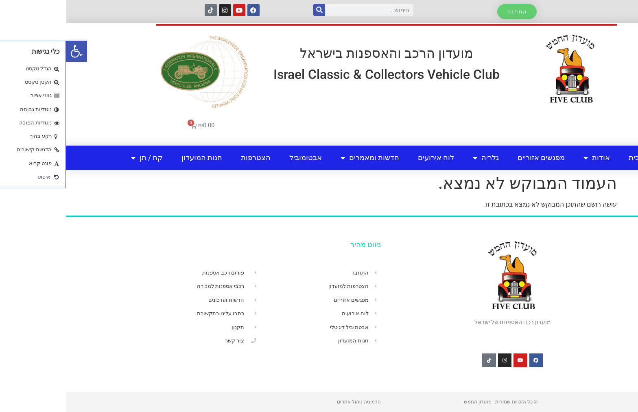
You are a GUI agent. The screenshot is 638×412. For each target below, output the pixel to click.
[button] (10, 51)
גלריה (420, 158)
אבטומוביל (239, 157)
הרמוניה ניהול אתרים (293, 402)
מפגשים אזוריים (475, 157)
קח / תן (81, 158)
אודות (531, 158)
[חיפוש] (253, 10)
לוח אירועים (370, 157)
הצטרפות (190, 157)
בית (568, 157)
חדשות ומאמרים (304, 158)
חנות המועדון (136, 157)
